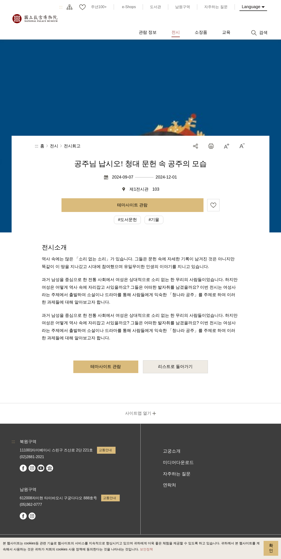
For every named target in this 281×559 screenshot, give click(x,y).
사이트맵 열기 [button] (138, 413)
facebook (23, 468)
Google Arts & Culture (49, 468)
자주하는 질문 (177, 473)
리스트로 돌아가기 (175, 366)
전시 (54, 146)
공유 (195, 146)
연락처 (169, 485)
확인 (271, 548)
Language (251, 6)
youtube (40, 468)
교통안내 (105, 450)
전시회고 (72, 146)
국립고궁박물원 (35, 19)
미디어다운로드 (178, 462)
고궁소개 (172, 451)
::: (61, 7)
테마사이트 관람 (132, 205)
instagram (32, 468)
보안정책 (146, 549)
